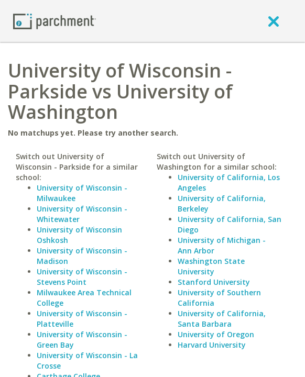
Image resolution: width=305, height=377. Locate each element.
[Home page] (54, 21)
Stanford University (214, 282)
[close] (273, 21)
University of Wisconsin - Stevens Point (82, 277)
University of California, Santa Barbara (222, 318)
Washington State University (211, 266)
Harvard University (212, 345)
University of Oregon (216, 334)
